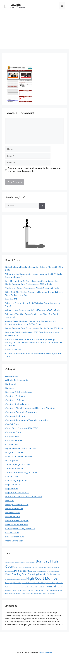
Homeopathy (11, 460)
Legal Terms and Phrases (17, 492)
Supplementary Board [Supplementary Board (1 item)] (35, 593)
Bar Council (10, 384)
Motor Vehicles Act (14, 508)
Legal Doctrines (12, 484)
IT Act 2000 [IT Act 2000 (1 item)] (34, 587)
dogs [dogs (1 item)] (30, 571)
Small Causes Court (14, 536)
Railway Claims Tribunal (16, 524)
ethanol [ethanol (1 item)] (55, 574)
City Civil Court (12, 424)
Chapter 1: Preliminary (15, 396)
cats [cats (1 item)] (16, 567)
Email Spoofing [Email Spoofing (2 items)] (13, 574)
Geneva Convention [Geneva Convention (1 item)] (20, 579)
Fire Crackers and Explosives (18, 456)
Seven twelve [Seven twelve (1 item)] (25, 593)
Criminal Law (11, 444)
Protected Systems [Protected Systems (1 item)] (50, 590)
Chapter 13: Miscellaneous (17, 404)
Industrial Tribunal (14, 468)
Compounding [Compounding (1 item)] (42, 567)
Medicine (9, 500)
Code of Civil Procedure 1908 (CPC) (21, 428)
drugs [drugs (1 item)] (34, 571)
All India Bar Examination (17, 380)
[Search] (42, 206)
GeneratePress (45, 652)
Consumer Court (13, 432)
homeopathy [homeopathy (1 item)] (9, 583)
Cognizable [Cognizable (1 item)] (27, 567)
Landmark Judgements (16, 480)
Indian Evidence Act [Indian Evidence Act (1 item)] (28, 583)
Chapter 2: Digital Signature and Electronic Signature (30, 408)
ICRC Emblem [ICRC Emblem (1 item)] (17, 583)
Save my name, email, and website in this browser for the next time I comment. (35, 170)
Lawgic (15, 5)
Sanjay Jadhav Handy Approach (20, 528)
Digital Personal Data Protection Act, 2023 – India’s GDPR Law (34, 328)
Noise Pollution (12, 516)
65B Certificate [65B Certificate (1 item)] (9, 562)
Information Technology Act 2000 (21, 472)
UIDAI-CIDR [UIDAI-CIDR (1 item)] (51, 593)
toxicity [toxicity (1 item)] (45, 593)
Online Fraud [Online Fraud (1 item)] (27, 590)
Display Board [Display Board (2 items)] (21, 570)
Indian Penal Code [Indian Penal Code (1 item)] (39, 583)
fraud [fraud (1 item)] (12, 579)
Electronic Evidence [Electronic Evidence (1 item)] (42, 571)
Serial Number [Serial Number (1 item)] (16, 593)
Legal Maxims (11, 488)
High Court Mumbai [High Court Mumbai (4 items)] (42, 578)
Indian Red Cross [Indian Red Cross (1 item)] (50, 583)
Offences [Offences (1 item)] (19, 590)
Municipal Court (12, 512)
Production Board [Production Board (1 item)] (39, 590)
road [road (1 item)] (10, 593)
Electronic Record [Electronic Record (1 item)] (54, 571)
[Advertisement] (34, 32)
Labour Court (11, 476)
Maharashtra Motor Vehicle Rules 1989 (23, 496)
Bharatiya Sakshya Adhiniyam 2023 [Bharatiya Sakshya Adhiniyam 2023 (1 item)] (24, 562)
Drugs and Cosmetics (15, 452)
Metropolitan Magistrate (16, 504)
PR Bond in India (13, 349)
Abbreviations (11, 376)
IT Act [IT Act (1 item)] (29, 587)
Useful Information (14, 540)
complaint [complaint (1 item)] (35, 567)
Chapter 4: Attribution (15, 416)
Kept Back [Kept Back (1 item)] (41, 587)
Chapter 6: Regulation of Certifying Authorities (27, 420)
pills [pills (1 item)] (32, 590)
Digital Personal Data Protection (20, 448)
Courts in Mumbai (13, 440)
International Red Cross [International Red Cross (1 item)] (20, 587)
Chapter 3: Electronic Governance (21, 412)
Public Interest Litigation (17, 520)
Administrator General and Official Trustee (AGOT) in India (32, 310)
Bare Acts (9, 388)
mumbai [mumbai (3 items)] (50, 586)
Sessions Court (12, 532)
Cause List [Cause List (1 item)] (21, 567)
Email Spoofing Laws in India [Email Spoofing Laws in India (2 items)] (37, 574)
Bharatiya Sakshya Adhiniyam (19, 392)
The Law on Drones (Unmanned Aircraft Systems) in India (32, 288)
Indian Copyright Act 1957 (17, 464)
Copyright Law (12, 436)
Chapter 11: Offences (15, 400)
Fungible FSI (11, 299)
